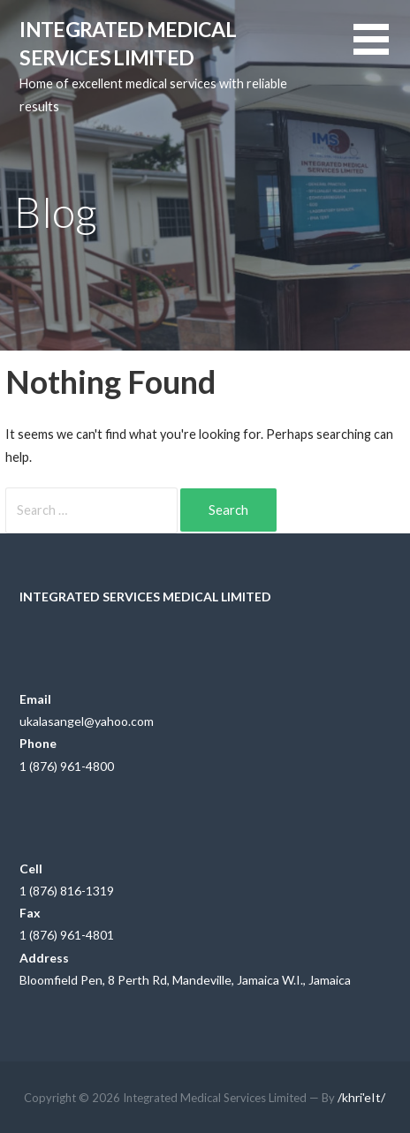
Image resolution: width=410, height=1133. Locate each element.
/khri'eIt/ (361, 1097)
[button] (381, 50)
